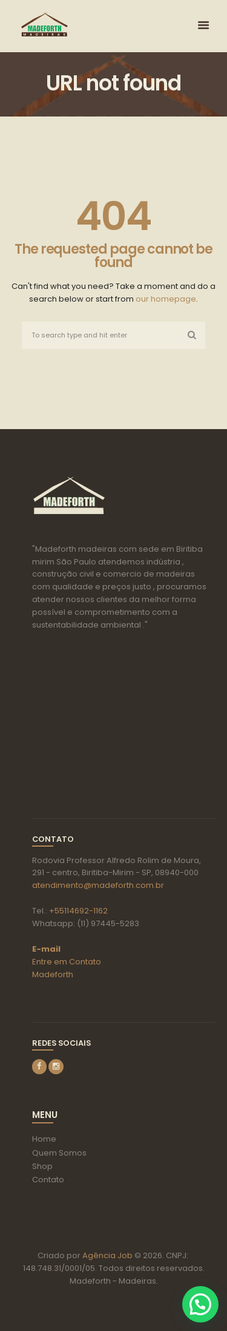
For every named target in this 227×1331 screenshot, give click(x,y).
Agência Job (107, 1255)
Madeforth (52, 974)
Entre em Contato (66, 961)
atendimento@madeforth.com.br (98, 885)
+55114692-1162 (78, 910)
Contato (48, 1179)
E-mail (46, 949)
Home (44, 1139)
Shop (42, 1166)
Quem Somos (59, 1153)
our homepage (166, 299)
